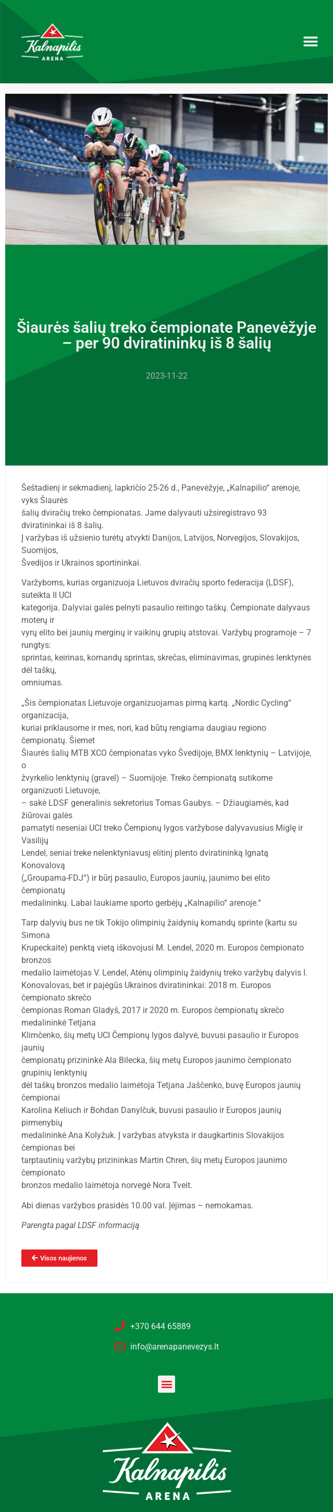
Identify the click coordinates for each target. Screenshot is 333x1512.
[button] (311, 42)
